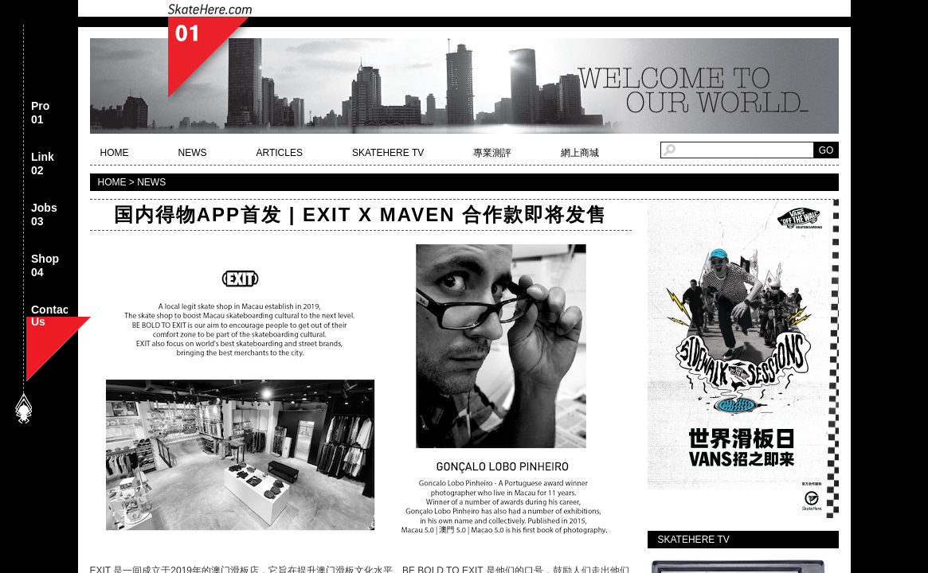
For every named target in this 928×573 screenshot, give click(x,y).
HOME (114, 152)
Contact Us (51, 317)
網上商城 (580, 152)
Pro (40, 113)
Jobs (44, 215)
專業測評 (492, 152)
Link (42, 164)
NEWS (192, 152)
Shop (45, 266)
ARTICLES (279, 152)
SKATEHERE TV (388, 152)
